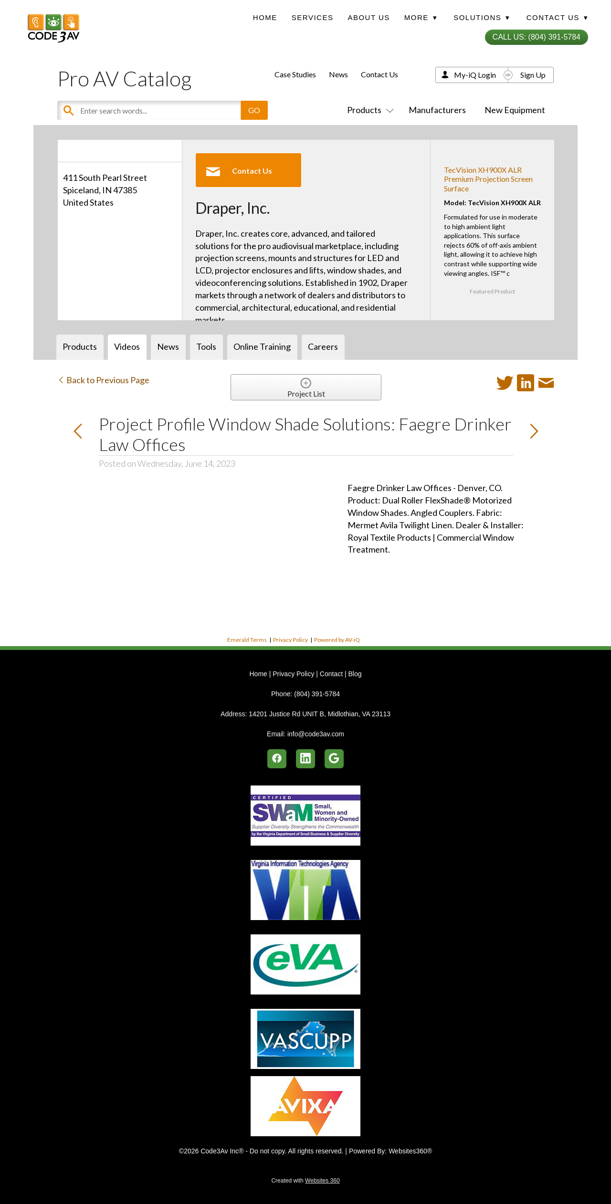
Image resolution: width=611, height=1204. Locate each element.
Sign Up (533, 74)
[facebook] (276, 758)
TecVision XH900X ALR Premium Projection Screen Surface (488, 178)
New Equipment (515, 110)
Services (313, 17)
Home (265, 17)
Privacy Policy (290, 639)
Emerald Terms (247, 639)
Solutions (481, 17)
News (338, 74)
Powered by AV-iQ (337, 639)
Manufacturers (437, 110)
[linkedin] (305, 758)
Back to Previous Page (103, 380)
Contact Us (379, 74)
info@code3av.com (315, 734)
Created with (305, 1180)
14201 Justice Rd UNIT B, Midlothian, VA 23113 (319, 714)
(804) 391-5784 (317, 694)
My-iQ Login (475, 74)
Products (368, 110)
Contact (331, 674)
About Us (369, 17)
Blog (354, 674)
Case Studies (295, 74)
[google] (334, 758)
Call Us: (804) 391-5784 (536, 37)
